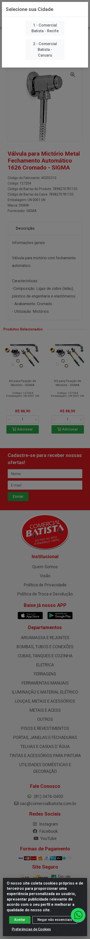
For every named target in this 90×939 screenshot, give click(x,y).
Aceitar (19, 923)
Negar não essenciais (54, 923)
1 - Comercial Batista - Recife (45, 28)
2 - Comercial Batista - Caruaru (45, 50)
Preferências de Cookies (31, 932)
